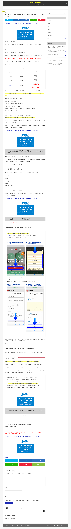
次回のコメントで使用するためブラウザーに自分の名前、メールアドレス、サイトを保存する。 (22, 500)
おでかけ (27, 4)
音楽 (7, 457)
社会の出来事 (37, 4)
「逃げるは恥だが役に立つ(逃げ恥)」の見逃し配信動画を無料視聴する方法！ (56, 47)
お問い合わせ (43, 4)
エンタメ (49, 23)
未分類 (48, 29)
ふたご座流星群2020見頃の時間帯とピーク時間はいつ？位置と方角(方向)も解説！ (55, 64)
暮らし (32, 4)
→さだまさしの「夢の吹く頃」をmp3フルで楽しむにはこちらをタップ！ (22, 23)
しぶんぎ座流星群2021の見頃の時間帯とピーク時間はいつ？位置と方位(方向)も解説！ (55, 60)
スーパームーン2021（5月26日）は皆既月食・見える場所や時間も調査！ (56, 51)
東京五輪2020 (50, 32)
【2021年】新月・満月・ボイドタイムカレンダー (55, 55)
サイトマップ (22, 525)
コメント (6, 476)
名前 (6, 487)
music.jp (10, 85)
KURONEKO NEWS (35, 2)
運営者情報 (28, 525)
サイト (6, 496)
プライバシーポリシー (15, 525)
